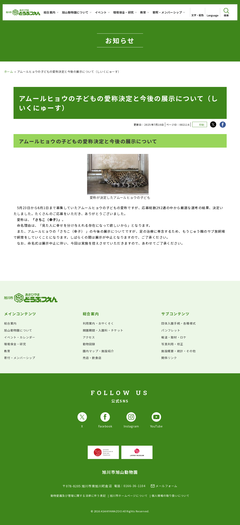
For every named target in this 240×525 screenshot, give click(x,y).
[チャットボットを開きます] (227, 512)
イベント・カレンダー (19, 337)
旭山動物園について (18, 330)
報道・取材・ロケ (173, 337)
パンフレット (170, 330)
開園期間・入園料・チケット (103, 330)
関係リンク (169, 358)
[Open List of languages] (212, 12)
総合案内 (10, 323)
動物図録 (89, 344)
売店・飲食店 (92, 358)
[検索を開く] (226, 12)
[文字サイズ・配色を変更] (197, 12)
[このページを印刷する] (199, 124)
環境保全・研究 (15, 344)
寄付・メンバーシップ (19, 358)
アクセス (89, 337)
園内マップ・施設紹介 (98, 351)
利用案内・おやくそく (98, 323)
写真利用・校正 (172, 344)
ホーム (8, 71)
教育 (7, 351)
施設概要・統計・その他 (178, 351)
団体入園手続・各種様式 (178, 323)
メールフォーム (166, 486)
